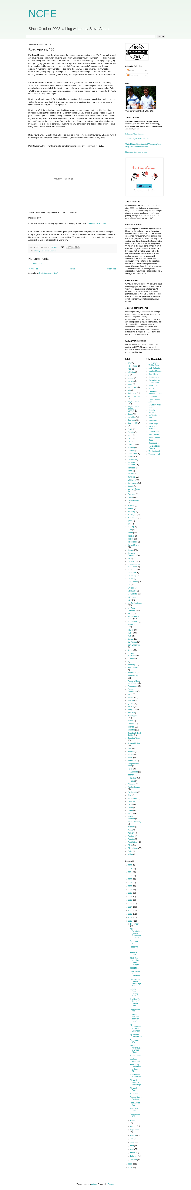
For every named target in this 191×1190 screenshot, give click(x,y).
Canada (131, 432)
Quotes (130, 703)
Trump (130, 807)
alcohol (130, 378)
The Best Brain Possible (154, 447)
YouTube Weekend (135, 1060)
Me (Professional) (135, 603)
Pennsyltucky (133, 676)
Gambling (131, 511)
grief (129, 524)
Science (131, 727)
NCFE (42, 14)
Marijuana (131, 597)
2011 (130, 917)
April (132, 1149)
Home (72, 269)
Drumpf (130, 474)
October (131, 658)
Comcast (131, 450)
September (134, 1130)
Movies (130, 630)
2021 (130, 883)
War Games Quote (134, 1109)
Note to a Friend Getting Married (134, 992)
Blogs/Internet (133, 402)
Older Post (111, 269)
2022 (130, 879)
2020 (130, 363)
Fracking (131, 506)
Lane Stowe (153, 397)
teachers (131, 775)
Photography (133, 686)
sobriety (131, 755)
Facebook (131, 494)
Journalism (132, 573)
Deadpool (131, 468)
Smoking (131, 751)
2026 (130, 865)
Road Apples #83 (135, 1104)
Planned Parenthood (132, 690)
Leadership (132, 576)
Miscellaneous (133, 625)
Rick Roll (131, 713)
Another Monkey (155, 371)
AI (128, 375)
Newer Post (33, 269)
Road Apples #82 (135, 1115)
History (130, 539)
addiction (131, 372)
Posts (130, 70)
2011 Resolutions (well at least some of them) (135, 933)
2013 (130, 910)
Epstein (131, 486)
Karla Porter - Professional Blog (155, 392)
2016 (130, 900)
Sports (130, 758)
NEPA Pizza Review (153, 428)
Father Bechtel (133, 500)
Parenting (131, 664)
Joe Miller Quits (133, 953)
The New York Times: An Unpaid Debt (135, 1002)
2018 (130, 893)
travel (130, 804)
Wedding (131, 839)
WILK (130, 845)
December (134, 924)
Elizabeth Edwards (134, 1089)
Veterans (131, 827)
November (134, 1121)
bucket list (131, 417)
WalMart (131, 833)
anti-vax (131, 381)
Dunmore (131, 477)
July (132, 1139)
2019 (130, 890)
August (133, 1135)
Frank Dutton (154, 385)
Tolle (129, 795)
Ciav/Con (131, 444)
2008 (130, 1167)
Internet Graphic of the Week (134, 565)
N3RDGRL (153, 420)
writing (130, 854)
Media (130, 613)
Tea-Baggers (133, 772)
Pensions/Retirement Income (134, 682)
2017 (130, 897)
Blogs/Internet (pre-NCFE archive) (133, 409)
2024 (130, 872)
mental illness (133, 622)
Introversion (132, 570)
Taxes (130, 769)
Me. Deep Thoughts (131, 609)
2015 (130, 904)
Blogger (111, 1184)
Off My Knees (154, 432)
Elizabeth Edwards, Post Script (135, 1082)
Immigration (132, 561)
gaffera (94, 1184)
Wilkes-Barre (133, 848)
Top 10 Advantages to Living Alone (135, 1049)
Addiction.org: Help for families (136, 139)
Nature (130, 639)
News (130, 650)
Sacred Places (135, 1056)
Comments (132, 75)
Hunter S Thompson (132, 554)
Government (132, 518)
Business (131, 420)
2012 (130, 914)
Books (130, 414)
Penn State (132, 673)
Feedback (134, 1094)
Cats (129, 441)
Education (131, 480)
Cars (129, 438)
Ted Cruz (131, 781)
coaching (131, 447)
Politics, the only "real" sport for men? (135, 1018)
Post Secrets (154, 435)
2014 (130, 907)
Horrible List (132, 542)
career (130, 435)
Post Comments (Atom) (48, 273)
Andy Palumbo (154, 368)
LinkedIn (131, 588)
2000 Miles (134, 968)
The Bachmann (134, 787)
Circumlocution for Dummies (154, 381)
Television (131, 784)
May (132, 1146)
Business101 (133, 423)
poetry (130, 694)
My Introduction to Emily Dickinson (135, 1027)
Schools (131, 724)
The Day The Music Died (135, 1076)
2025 (130, 869)
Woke (130, 851)
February (134, 1156)
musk (130, 636)
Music (130, 633)
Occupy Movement (132, 654)
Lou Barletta (132, 594)
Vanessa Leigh (154, 454)
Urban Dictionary (134, 822)
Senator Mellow (134, 743)
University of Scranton (132, 818)
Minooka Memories (153, 411)
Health (130, 533)
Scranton (53, 251)
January (133, 1160)
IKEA (130, 558)
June (132, 1142)
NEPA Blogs (153, 423)
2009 (130, 1164)
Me (42, 251)
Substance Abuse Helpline (134, 134)
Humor (130, 550)
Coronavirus (132, 454)
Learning (131, 579)
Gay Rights (132, 515)
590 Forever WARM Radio (154, 364)
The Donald (132, 792)
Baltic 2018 (132, 393)
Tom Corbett (132, 798)
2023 (130, 876)
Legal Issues (133, 582)
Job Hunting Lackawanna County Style (135, 1068)
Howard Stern (133, 545)
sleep (130, 748)
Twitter (130, 810)
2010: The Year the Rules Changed (134, 961)
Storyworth (132, 761)
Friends (131, 508)
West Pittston (133, 842)
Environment (133, 483)
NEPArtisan (132, 642)
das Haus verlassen (131, 464)
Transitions (132, 801)
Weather (131, 836)
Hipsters (131, 536)
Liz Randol (132, 591)
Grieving (131, 527)
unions (130, 814)
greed (130, 521)
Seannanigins (154, 443)
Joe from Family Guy (97, 223)
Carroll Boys (153, 374)
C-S (129, 429)
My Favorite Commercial (136, 1035)
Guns (130, 530)
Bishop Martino (134, 396)
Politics (46, 251)
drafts (130, 471)
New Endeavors (134, 645)
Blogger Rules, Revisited (136, 1098)
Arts (129, 390)
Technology (132, 778)
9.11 (129, 369)
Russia (130, 721)
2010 (130, 921)
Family (37, 251)
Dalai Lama (132, 459)
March (133, 1153)
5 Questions (132, 366)
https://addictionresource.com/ (136, 152)
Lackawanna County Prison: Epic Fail (136, 982)
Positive (131, 700)
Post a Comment (38, 264)
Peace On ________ (135, 948)
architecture (132, 387)
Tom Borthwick (154, 451)
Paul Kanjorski (133, 668)
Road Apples (133, 716)
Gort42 (151, 388)
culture (130, 457)
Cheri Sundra (154, 377)
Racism (131, 706)
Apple (130, 384)
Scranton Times (134, 738)
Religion (131, 709)
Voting (130, 830)
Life (129, 585)
